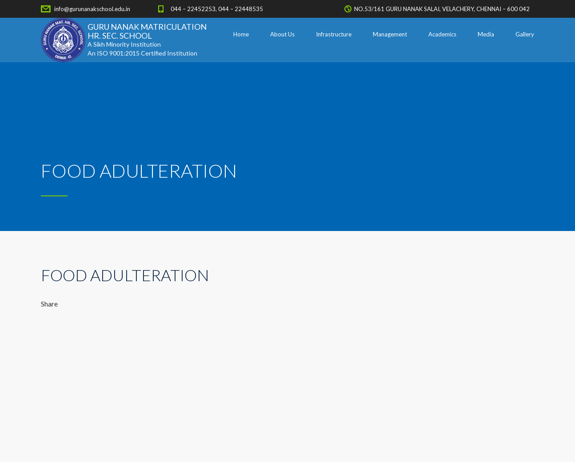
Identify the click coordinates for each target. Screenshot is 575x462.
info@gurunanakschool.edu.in (92, 8)
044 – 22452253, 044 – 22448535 (217, 8)
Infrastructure (333, 34)
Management (390, 34)
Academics (442, 34)
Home (241, 34)
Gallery (524, 34)
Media (486, 34)
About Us (282, 34)
